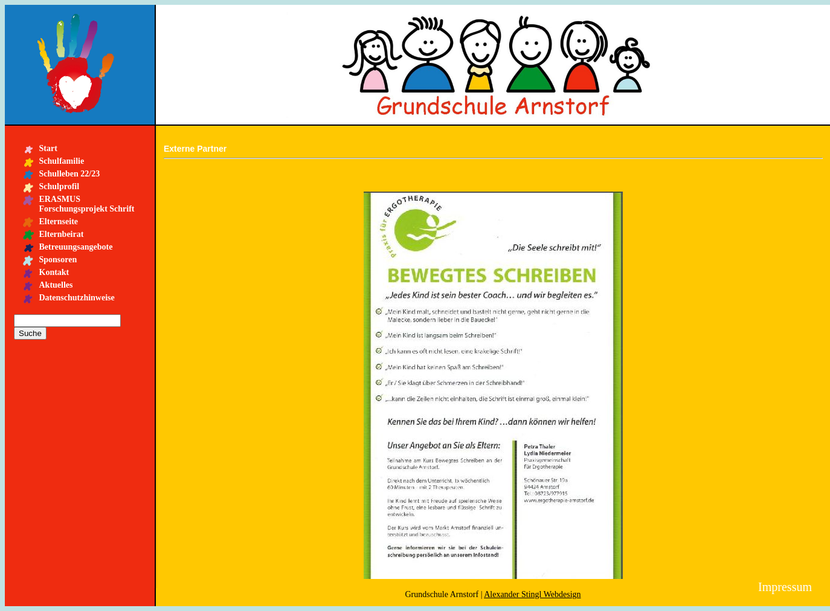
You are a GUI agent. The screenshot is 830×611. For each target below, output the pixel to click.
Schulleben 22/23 (69, 173)
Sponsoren (58, 259)
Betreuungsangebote (76, 246)
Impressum (785, 586)
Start (48, 148)
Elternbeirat (61, 234)
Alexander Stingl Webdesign (532, 594)
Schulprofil (59, 186)
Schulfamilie (62, 161)
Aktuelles (56, 284)
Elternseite (59, 221)
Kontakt (54, 272)
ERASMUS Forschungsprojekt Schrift (87, 204)
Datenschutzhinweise (77, 297)
